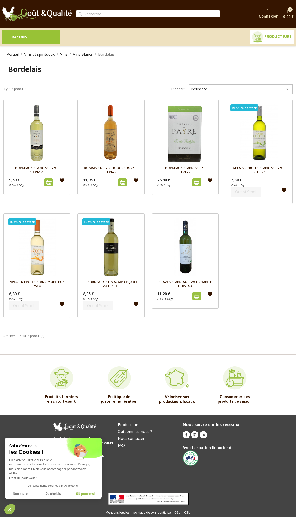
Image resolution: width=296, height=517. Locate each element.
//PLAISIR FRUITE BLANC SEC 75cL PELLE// (259, 170)
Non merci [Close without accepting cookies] (20, 494)
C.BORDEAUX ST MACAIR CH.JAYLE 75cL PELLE (111, 284)
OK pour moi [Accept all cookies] (85, 494)
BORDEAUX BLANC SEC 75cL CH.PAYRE (37, 170)
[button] (9, 509)
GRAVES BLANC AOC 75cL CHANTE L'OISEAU (185, 284)
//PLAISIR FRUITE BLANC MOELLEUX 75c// (37, 284)
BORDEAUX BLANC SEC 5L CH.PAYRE (185, 170)
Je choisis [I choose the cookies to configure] (53, 494)
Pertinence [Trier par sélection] (240, 89)
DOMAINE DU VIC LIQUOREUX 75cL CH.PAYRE (111, 170)
